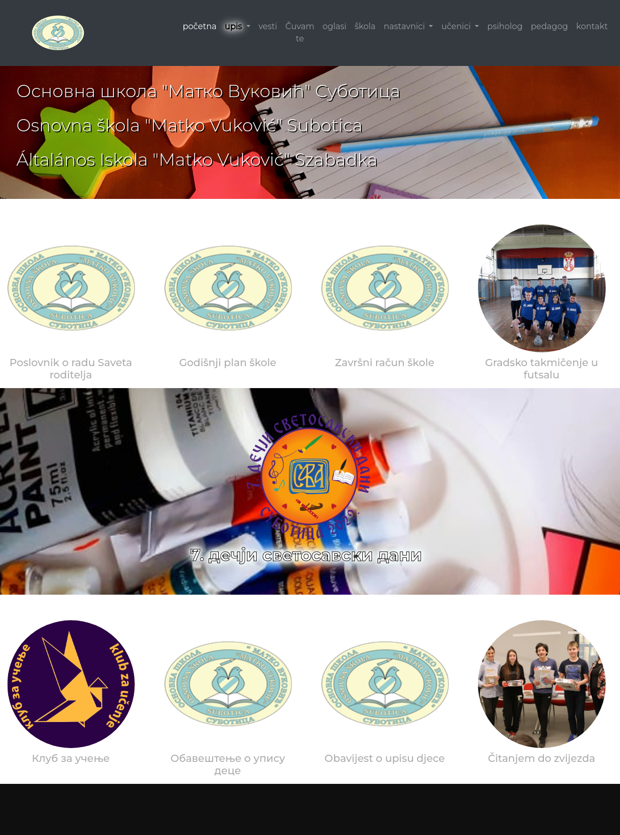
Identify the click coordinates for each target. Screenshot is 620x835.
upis (234, 26)
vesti (268, 26)
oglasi (335, 26)
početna (199, 26)
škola (365, 26)
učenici (457, 26)
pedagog (549, 26)
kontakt (592, 26)
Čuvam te (299, 32)
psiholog (504, 26)
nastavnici (405, 26)
